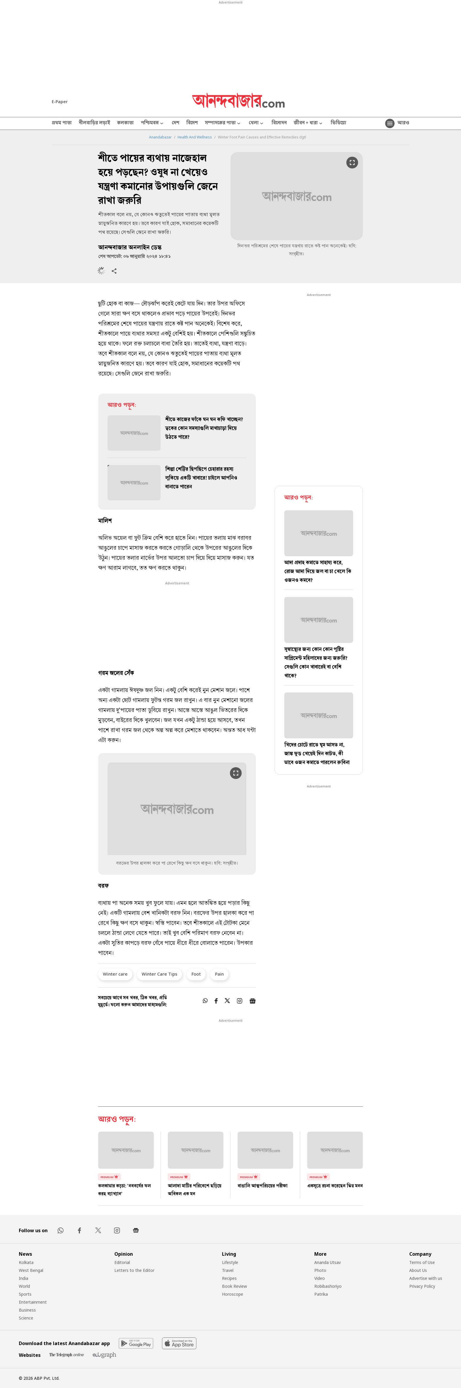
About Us (418, 1270)
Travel (227, 1270)
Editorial (122, 1262)
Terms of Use (422, 1262)
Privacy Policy (422, 1286)
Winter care (115, 974)
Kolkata (26, 1262)
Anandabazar (160, 137)
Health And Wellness (195, 137)
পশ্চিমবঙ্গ (153, 124)
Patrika (321, 1294)
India (23, 1278)
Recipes (229, 1278)
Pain (219, 974)
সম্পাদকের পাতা (223, 124)
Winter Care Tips (159, 974)
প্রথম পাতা (62, 123)
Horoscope (232, 1294)
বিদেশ (192, 123)
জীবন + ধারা (309, 124)
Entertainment (33, 1302)
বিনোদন (279, 123)
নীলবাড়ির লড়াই (94, 123)
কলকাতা (125, 123)
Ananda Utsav (327, 1262)
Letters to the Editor (134, 1270)
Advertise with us (425, 1278)
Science (26, 1318)
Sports (25, 1294)
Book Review (234, 1286)
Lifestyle (230, 1262)
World (24, 1286)
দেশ (175, 123)
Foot (196, 974)
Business (27, 1310)
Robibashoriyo (328, 1286)
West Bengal (31, 1270)
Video (319, 1278)
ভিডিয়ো (338, 123)
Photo (320, 1270)
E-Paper (60, 101)
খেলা (257, 124)
